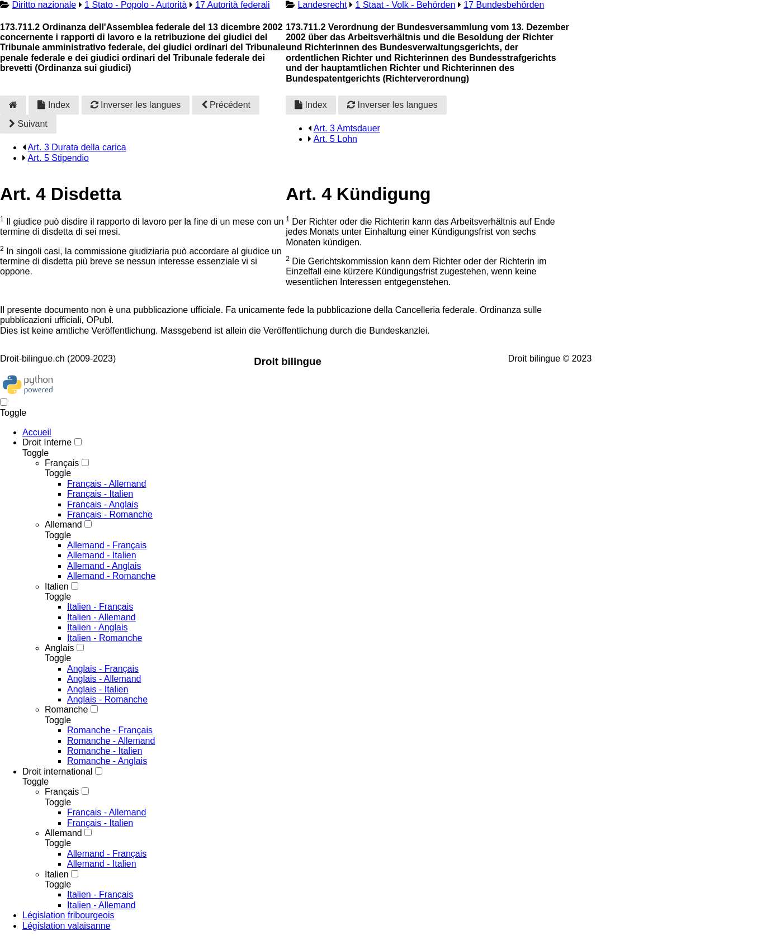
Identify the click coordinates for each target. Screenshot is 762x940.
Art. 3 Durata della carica (77, 147)
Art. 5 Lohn (335, 139)
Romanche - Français (110, 730)
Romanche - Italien (104, 751)
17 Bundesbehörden (503, 5)
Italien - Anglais (97, 627)
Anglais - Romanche (107, 699)
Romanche (66, 709)
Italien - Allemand (101, 617)
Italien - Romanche (104, 638)
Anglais (59, 648)
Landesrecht (322, 5)
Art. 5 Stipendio (58, 158)
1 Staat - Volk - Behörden (406, 5)
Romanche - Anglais (107, 761)
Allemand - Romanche (111, 576)
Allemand (63, 524)
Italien (57, 586)
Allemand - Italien (101, 555)
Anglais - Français (103, 668)
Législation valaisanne (66, 925)
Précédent (225, 105)
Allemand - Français (106, 545)
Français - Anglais (102, 504)
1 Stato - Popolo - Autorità (135, 5)
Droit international (57, 771)
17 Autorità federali (232, 5)
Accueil (36, 432)
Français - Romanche (110, 514)
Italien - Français (100, 606)
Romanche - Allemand (111, 741)
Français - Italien (100, 494)
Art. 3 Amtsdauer (347, 128)
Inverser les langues (136, 105)
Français (62, 463)
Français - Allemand (106, 483)
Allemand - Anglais (104, 566)
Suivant (28, 124)
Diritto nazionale (44, 5)
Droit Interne (47, 442)
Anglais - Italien (97, 689)
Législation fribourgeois (68, 915)
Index (53, 105)
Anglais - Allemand (104, 678)
